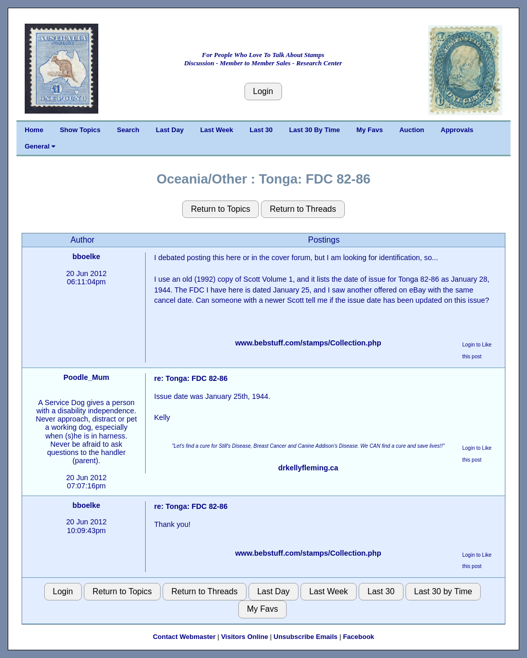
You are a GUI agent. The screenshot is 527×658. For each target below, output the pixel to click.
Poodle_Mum (86, 377)
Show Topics (80, 130)
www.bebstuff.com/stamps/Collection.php (308, 343)
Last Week (216, 130)
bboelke (86, 256)
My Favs (370, 130)
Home (34, 130)
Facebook (358, 637)
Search (128, 130)
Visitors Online (244, 637)
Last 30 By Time (314, 130)
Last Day (170, 130)
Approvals (457, 130)
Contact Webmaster (184, 637)
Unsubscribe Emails (306, 637)
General (40, 146)
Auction (411, 130)
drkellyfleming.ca (308, 468)
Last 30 (261, 130)
